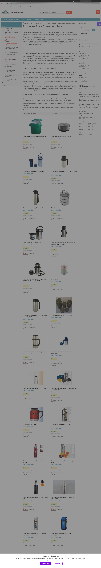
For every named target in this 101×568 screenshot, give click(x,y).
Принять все (45, 563)
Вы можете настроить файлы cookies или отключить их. (50, 560)
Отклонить (57, 563)
